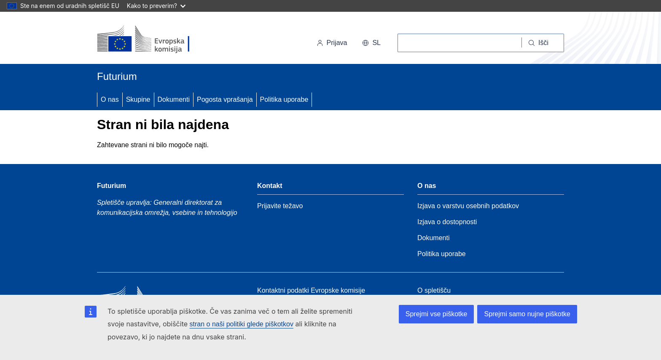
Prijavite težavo (280, 205)
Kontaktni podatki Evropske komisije (311, 290)
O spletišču (434, 290)
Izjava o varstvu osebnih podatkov (468, 205)
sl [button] (371, 42)
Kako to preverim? (156, 5)
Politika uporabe (284, 99)
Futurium (117, 76)
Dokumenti (174, 99)
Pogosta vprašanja (225, 99)
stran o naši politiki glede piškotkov (241, 324)
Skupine (138, 99)
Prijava (332, 42)
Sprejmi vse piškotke (437, 314)
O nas (110, 99)
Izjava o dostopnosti (447, 221)
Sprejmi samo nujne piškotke (527, 314)
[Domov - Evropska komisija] (155, 39)
